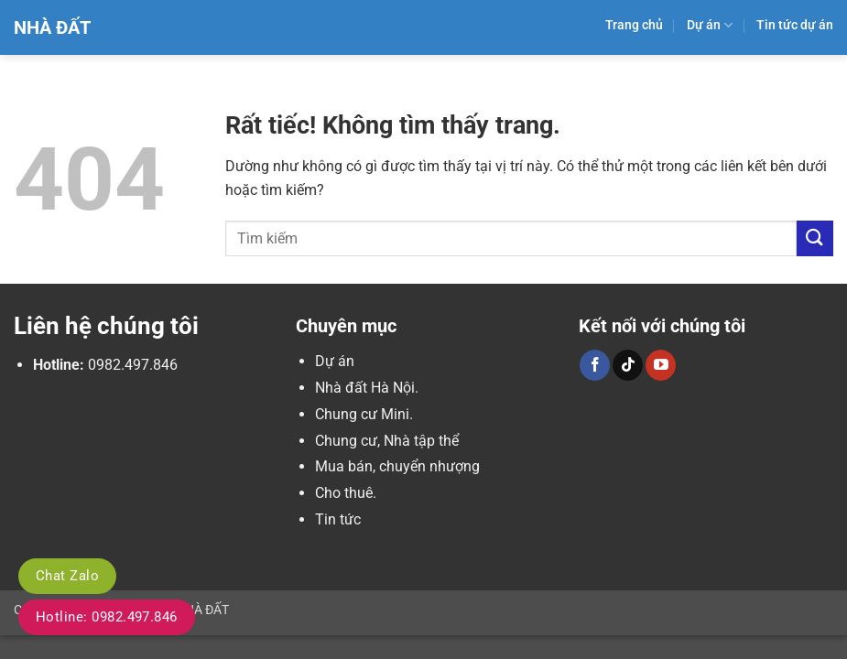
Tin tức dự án (794, 25)
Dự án (710, 25)
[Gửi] (815, 238)
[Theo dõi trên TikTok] (628, 365)
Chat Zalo (67, 575)
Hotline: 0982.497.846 (107, 617)
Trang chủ (634, 25)
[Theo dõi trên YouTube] (661, 365)
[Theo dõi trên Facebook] (595, 365)
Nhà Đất (52, 27)
